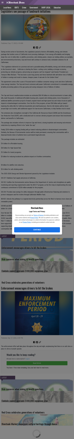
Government (34, 7)
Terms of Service (39, 215)
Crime (24, 7)
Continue (37, 230)
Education (57, 7)
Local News (7, 7)
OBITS (16, 7)
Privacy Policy (34, 217)
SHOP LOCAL (45, 7)
